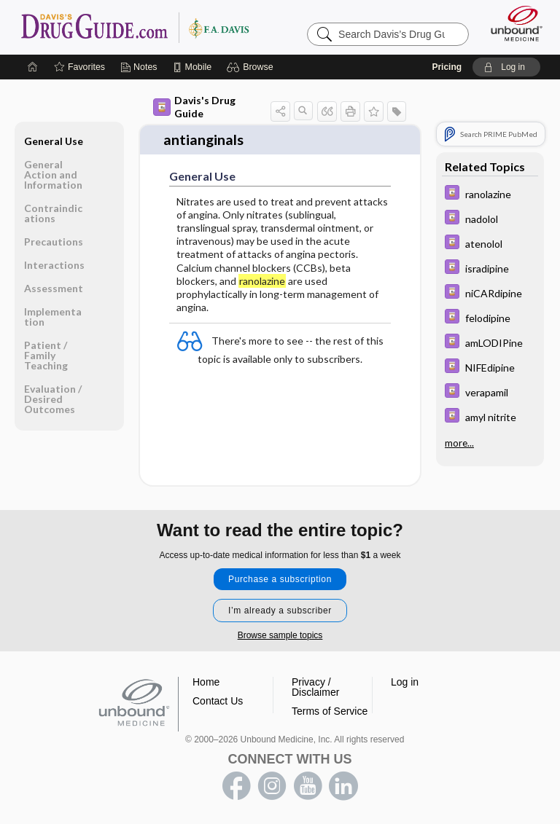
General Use (53, 141)
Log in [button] (405, 682)
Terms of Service (330, 711)
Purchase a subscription (280, 579)
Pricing (447, 67)
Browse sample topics (280, 635)
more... (459, 443)
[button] (252, 67)
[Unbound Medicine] (512, 23)
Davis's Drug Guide (194, 106)
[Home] (33, 67)
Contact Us (217, 701)
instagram (272, 786)
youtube (307, 786)
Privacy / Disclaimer (315, 687)
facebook (236, 786)
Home (205, 682)
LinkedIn (343, 786)
